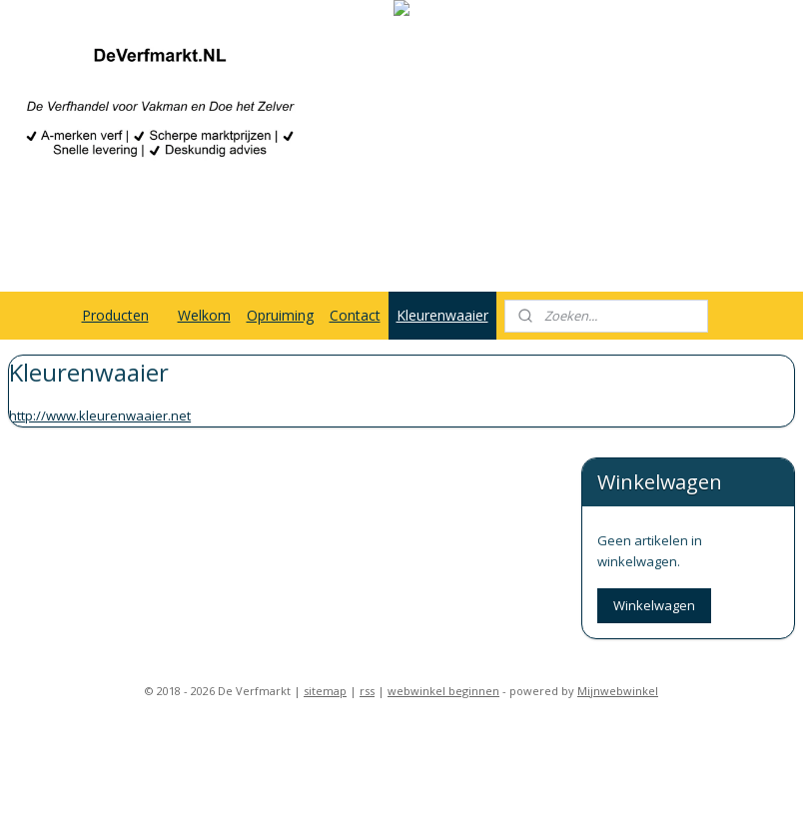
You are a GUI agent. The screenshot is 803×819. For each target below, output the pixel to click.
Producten (115, 315)
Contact (355, 315)
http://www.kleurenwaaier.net (100, 415)
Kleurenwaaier (442, 315)
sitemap (325, 587)
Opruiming (280, 315)
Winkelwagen (654, 502)
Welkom (204, 315)
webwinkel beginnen (443, 587)
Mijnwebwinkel (617, 587)
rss (367, 587)
